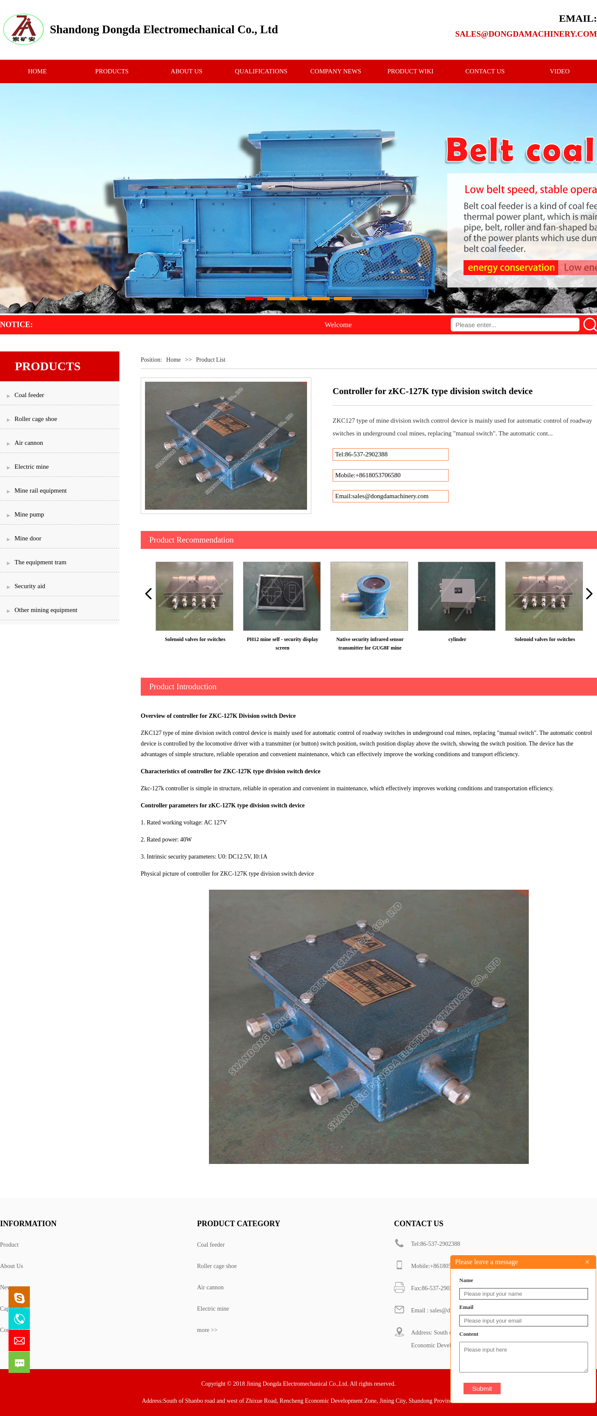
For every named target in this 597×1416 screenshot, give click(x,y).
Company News (335, 71)
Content (468, 1334)
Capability (12, 1309)
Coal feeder (211, 1245)
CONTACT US (484, 71)
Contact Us (13, 1330)
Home (173, 360)
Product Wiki (410, 71)
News (7, 1287)
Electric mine (213, 1309)
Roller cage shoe (217, 1266)
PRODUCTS (111, 71)
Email (466, 1307)
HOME (37, 71)
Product (9, 1245)
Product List (211, 360)
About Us (11, 1266)
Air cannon (210, 1287)
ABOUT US (186, 71)
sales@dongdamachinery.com (526, 33)
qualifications (261, 71)
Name (466, 1280)
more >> (207, 1330)
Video (560, 71)
